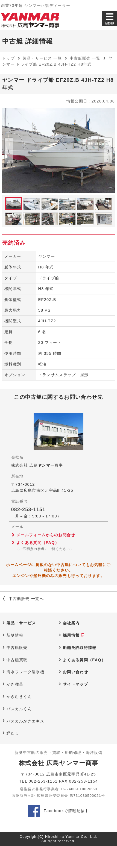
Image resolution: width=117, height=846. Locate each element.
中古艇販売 (17, 647)
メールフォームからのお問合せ (45, 535)
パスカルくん (19, 709)
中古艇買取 (17, 660)
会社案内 (71, 623)
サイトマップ (75, 684)
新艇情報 (15, 635)
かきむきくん (19, 696)
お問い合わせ (75, 672)
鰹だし (13, 733)
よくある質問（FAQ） (37, 542)
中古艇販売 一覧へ (26, 598)
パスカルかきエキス (25, 721)
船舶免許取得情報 (79, 647)
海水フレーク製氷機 (25, 672)
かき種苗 (15, 684)
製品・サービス (21, 623)
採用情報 (71, 635)
